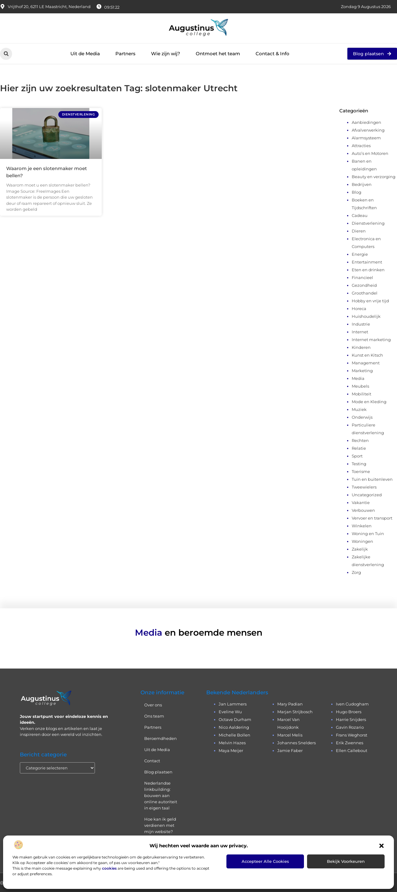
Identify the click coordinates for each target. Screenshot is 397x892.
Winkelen (362, 525)
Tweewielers (364, 486)
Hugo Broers (348, 711)
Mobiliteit (361, 393)
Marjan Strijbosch (295, 711)
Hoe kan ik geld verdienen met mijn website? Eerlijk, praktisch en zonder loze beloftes (161, 835)
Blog (356, 192)
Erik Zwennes (349, 742)
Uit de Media (85, 53)
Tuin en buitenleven (372, 479)
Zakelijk (360, 549)
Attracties (361, 145)
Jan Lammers (233, 703)
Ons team (154, 716)
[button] (381, 846)
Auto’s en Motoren (370, 153)
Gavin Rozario (350, 727)
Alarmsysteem (366, 137)
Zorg (356, 572)
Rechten (360, 440)
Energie (360, 254)
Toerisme (361, 471)
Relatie (359, 448)
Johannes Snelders (296, 742)
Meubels (360, 386)
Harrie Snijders (351, 719)
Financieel (362, 277)
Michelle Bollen (234, 734)
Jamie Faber (290, 750)
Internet (360, 331)
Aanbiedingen (366, 122)
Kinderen (361, 347)
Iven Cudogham (352, 703)
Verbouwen (363, 510)
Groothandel (364, 293)
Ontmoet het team (218, 53)
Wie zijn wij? (165, 53)
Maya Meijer (231, 750)
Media (358, 378)
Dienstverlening (368, 223)
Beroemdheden (160, 738)
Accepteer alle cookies (265, 861)
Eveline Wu (230, 711)
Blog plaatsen (158, 771)
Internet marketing (371, 339)
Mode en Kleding (369, 401)
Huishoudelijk (366, 316)
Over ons (153, 704)
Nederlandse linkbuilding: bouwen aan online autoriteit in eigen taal (160, 795)
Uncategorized (367, 494)
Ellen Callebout (351, 750)
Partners (125, 53)
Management (366, 362)
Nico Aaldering (234, 727)
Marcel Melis (289, 734)
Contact (152, 760)
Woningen (362, 541)
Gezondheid (364, 285)
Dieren (359, 230)
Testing (359, 463)
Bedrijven (362, 184)
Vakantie (361, 502)
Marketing (362, 370)
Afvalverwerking (368, 130)
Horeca (359, 308)
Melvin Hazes (232, 742)
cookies (109, 868)
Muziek (359, 409)
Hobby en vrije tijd (370, 300)
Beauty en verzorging (373, 176)
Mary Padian (290, 703)
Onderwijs (362, 417)
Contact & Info (272, 53)
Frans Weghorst (351, 734)
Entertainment (367, 261)
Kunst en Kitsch (367, 355)
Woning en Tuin (368, 533)
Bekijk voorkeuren (346, 861)
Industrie (361, 324)
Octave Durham (235, 719)
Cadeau (360, 215)
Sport (357, 455)
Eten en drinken (368, 269)
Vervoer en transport (372, 518)
